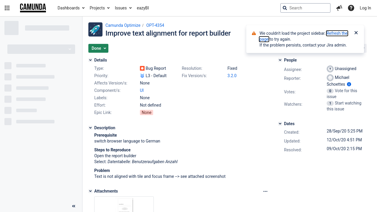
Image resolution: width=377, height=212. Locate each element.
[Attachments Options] (265, 191)
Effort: (100, 105)
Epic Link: (103, 112)
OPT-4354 (155, 25)
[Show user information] (349, 84)
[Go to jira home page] (33, 8)
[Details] (90, 60)
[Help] (351, 8)
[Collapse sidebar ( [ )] (73, 206)
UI (142, 90)
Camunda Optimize (122, 25)
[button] (7, 8)
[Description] (90, 128)
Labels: (100, 97)
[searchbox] (305, 8)
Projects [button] (97, 8)
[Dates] (280, 124)
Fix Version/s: (194, 75)
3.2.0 (232, 75)
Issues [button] (121, 8)
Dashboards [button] (69, 8)
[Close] (356, 33)
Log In (365, 8)
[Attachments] (90, 191)
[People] (280, 60)
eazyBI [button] (143, 8)
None (146, 112)
